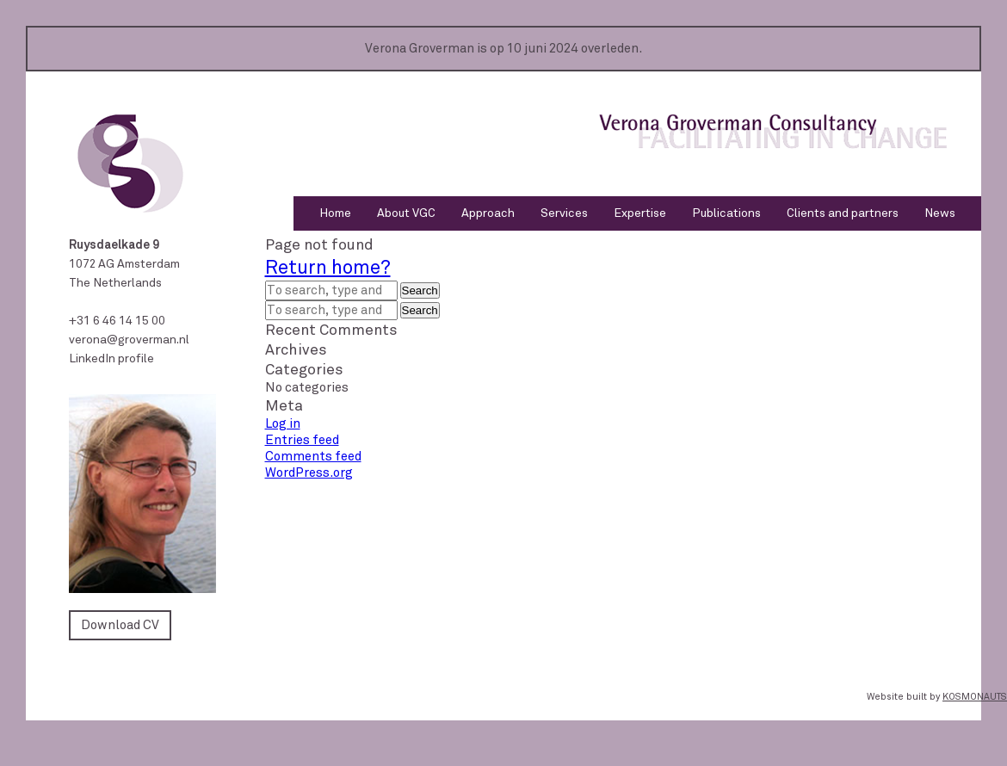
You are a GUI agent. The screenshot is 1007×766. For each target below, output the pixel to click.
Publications (726, 213)
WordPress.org (309, 472)
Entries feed (302, 440)
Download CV (120, 625)
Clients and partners (843, 213)
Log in (282, 423)
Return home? (328, 268)
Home (335, 213)
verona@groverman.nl (129, 339)
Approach (488, 213)
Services (564, 213)
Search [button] (420, 290)
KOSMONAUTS (974, 696)
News (939, 213)
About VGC (406, 213)
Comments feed (313, 456)
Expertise (640, 213)
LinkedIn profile (111, 358)
